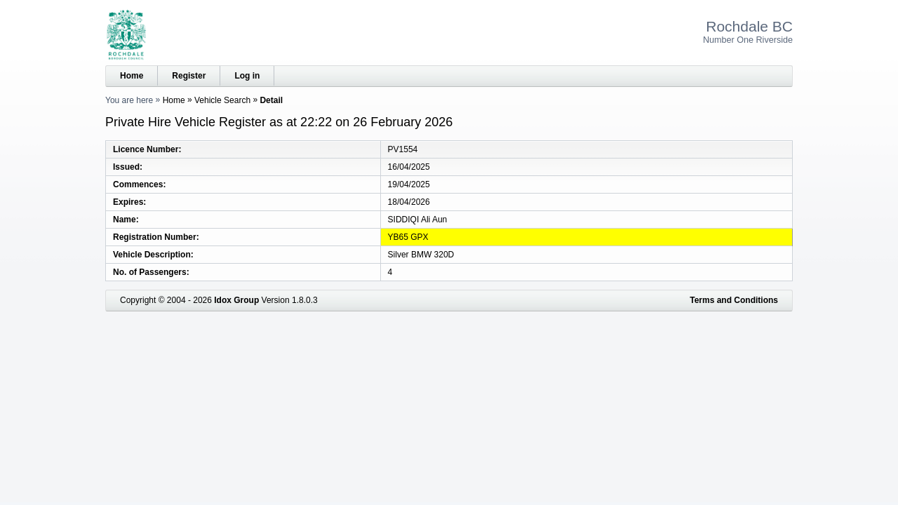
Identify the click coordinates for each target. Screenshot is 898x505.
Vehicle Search (222, 100)
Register (189, 76)
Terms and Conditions (734, 300)
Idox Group (236, 300)
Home (131, 76)
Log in (247, 76)
